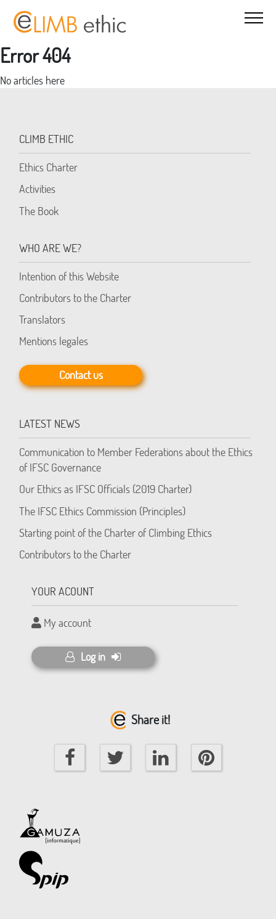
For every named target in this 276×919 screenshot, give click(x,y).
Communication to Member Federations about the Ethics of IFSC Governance (136, 459)
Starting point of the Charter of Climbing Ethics (115, 532)
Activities (37, 188)
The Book (39, 210)
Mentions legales (53, 340)
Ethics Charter (48, 167)
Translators (42, 319)
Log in (93, 656)
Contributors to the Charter (75, 297)
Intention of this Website (69, 276)
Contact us (81, 374)
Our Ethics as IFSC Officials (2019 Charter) (105, 488)
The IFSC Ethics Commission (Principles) (102, 511)
